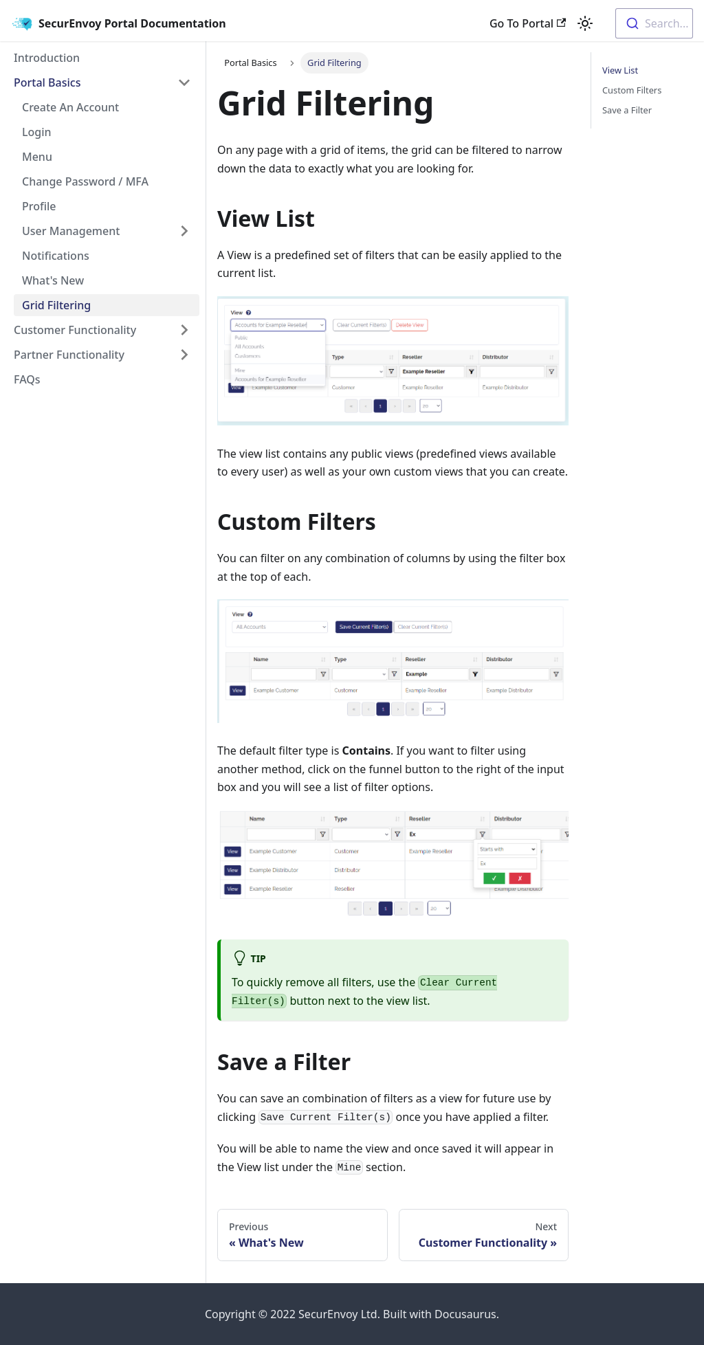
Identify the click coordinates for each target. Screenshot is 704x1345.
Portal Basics (47, 82)
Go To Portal (528, 23)
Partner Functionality (69, 354)
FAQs (27, 379)
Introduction (47, 57)
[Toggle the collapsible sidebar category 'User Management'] (184, 231)
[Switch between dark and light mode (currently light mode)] (585, 23)
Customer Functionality (75, 329)
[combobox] (654, 23)
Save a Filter (627, 110)
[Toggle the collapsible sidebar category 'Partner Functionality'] (184, 355)
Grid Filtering (56, 305)
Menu (37, 156)
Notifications (55, 255)
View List (620, 70)
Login (37, 132)
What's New (53, 280)
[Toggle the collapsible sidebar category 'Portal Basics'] (184, 82)
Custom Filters (631, 90)
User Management (71, 230)
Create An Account (70, 107)
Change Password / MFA (85, 181)
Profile (39, 206)
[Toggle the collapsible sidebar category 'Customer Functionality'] (184, 330)
